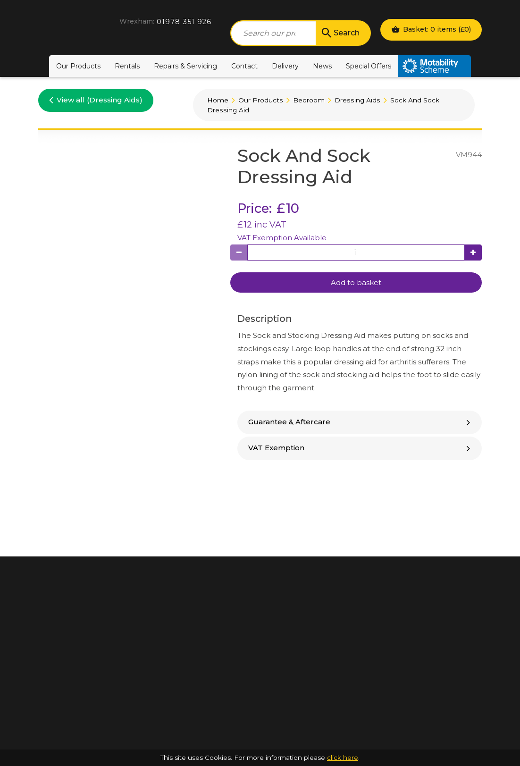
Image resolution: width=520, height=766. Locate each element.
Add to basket (356, 282)
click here (342, 757)
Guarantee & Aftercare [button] (360, 421)
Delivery (285, 66)
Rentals (127, 66)
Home (217, 100)
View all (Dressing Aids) (96, 99)
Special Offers (368, 66)
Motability (434, 66)
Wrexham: (136, 21)
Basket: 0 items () (431, 29)
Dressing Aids (357, 100)
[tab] (359, 422)
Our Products (78, 66)
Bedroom (309, 100)
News (322, 66)
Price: (254, 208)
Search (340, 33)
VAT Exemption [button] (360, 447)
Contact (244, 66)
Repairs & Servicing (185, 66)
